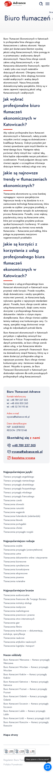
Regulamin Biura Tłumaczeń (16, 760)
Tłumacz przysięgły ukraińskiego (18, 484)
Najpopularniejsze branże (18, 590)
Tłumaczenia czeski (12, 500)
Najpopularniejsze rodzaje (19, 541)
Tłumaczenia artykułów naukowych (19, 642)
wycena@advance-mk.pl (18, 416)
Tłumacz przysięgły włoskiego (17, 492)
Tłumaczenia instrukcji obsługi (17, 603)
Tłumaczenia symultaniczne (16, 565)
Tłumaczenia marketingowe (16, 611)
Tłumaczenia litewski (13, 520)
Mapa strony (10, 735)
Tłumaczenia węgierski (14, 512)
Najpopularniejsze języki (17, 472)
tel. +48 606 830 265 (17, 403)
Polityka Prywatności (12, 764)
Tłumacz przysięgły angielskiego (18, 476)
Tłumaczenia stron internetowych (18, 618)
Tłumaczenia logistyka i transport (18, 645)
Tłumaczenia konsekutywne (16, 569)
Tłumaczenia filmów (12, 626)
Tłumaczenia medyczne (14, 607)
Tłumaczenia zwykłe (12, 545)
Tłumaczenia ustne (12, 553)
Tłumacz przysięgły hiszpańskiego (19, 488)
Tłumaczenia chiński (12, 528)
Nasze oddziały (12, 655)
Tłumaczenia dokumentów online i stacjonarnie (25, 557)
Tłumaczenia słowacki (13, 504)
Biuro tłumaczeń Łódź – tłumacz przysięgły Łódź (26, 718)
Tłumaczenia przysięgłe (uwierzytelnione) (23, 549)
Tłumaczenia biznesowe (14, 561)
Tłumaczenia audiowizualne (16, 595)
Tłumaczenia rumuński (13, 508)
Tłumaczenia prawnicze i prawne (19, 615)
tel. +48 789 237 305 (17, 400)
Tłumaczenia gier (11, 622)
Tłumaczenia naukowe (13, 638)
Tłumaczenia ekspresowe (15, 573)
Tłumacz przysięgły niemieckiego (19, 480)
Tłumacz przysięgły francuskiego (18, 496)
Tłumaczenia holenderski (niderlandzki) (21, 516)
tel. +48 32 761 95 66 (17, 406)
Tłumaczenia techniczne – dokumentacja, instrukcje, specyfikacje (23, 632)
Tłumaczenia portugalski (14, 524)
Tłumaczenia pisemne (13, 577)
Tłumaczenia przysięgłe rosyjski (18, 532)
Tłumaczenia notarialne (14, 581)
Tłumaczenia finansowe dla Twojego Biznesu (24, 599)
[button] (47, 767)
